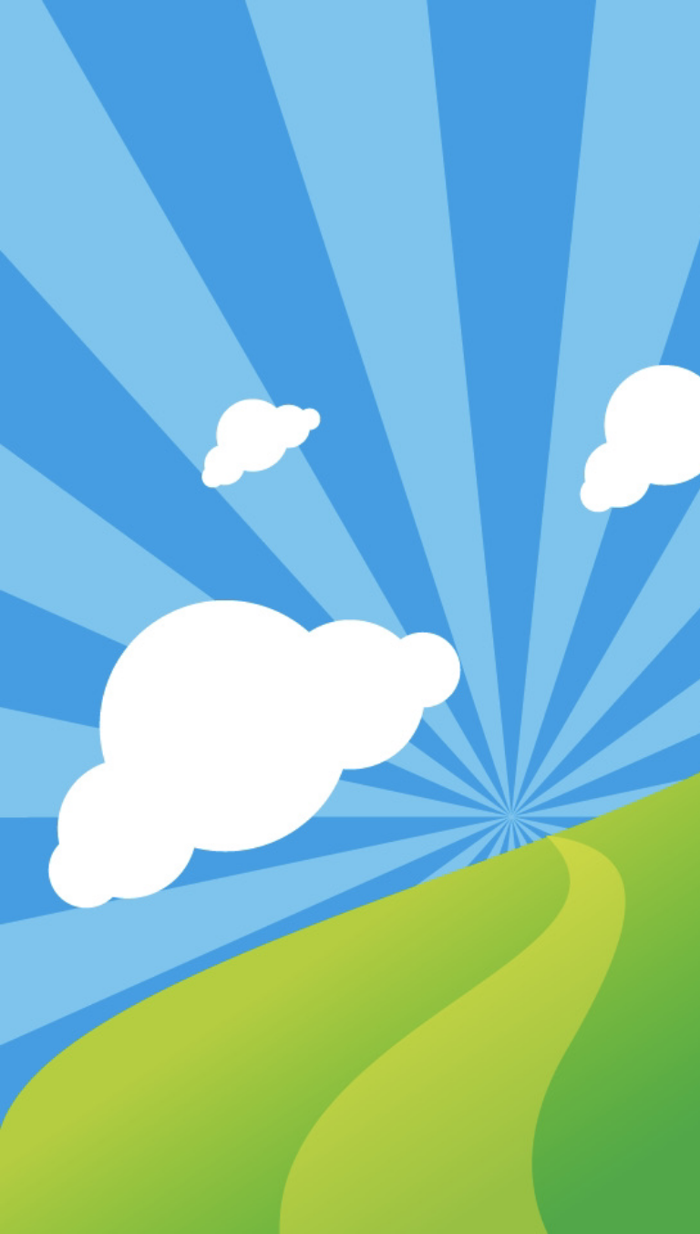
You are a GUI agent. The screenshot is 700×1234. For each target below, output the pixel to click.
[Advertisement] (350, 433)
